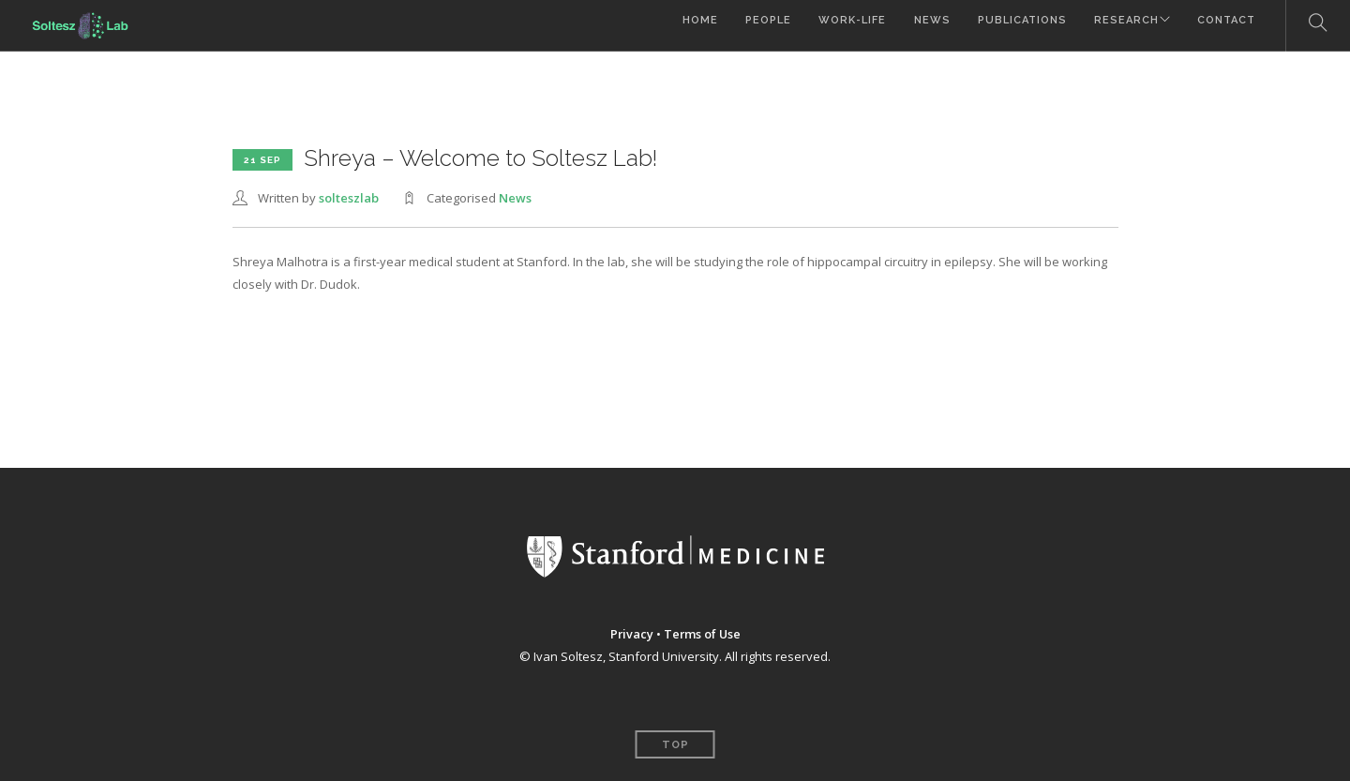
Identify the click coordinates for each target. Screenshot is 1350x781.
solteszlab (349, 197)
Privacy (630, 633)
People (749, 26)
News (918, 26)
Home (679, 26)
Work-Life (836, 26)
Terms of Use (702, 633)
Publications (1011, 26)
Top (675, 745)
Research (1118, 26)
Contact (1226, 26)
